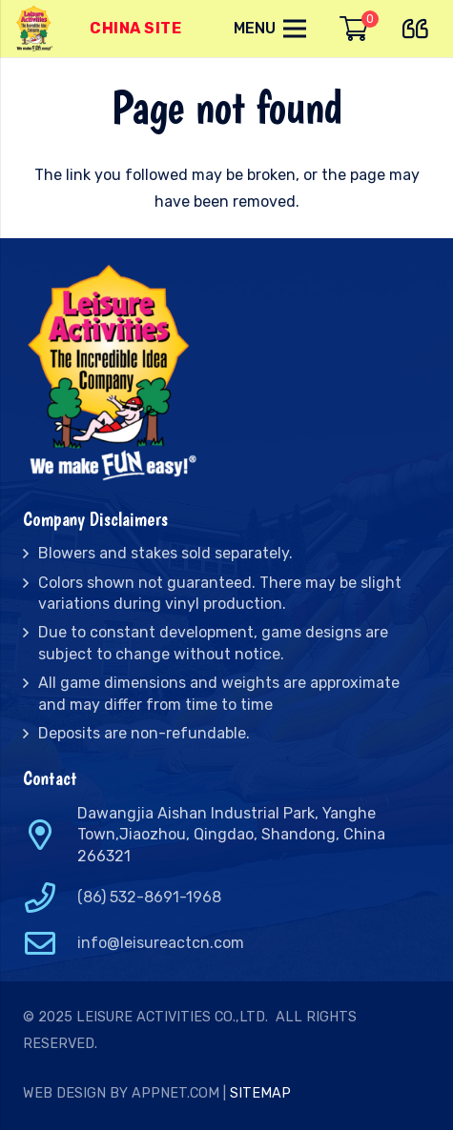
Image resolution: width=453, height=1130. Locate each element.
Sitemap (260, 1093)
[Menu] (270, 28)
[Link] (35, 28)
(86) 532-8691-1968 (149, 897)
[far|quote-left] (420, 25)
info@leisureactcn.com (160, 943)
